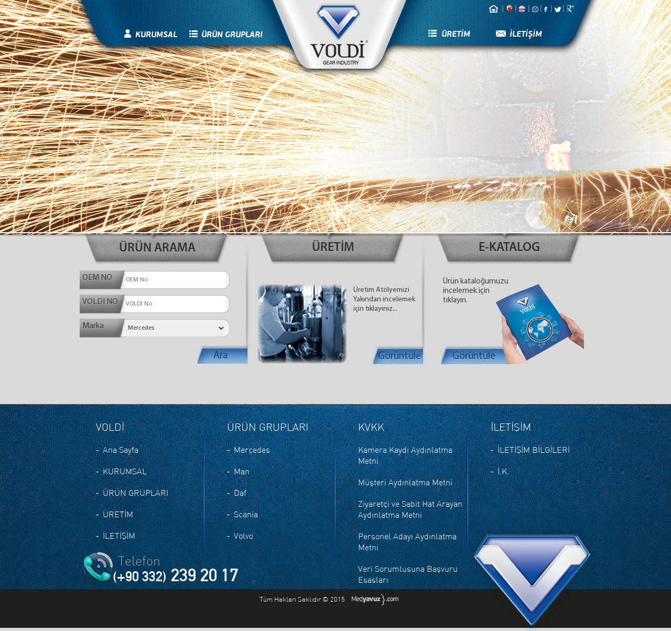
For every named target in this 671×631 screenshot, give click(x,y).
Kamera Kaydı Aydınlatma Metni (405, 455)
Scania (246, 514)
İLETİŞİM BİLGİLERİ (533, 449)
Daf (240, 492)
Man (242, 471)
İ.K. (503, 471)
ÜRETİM (455, 34)
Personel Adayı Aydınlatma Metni (407, 541)
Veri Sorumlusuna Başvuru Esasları (408, 574)
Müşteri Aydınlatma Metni (405, 482)
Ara (220, 356)
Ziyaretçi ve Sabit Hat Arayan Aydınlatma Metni (410, 509)
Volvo (243, 535)
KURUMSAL (156, 34)
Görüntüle (399, 357)
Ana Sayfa (120, 449)
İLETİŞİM (526, 34)
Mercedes (252, 449)
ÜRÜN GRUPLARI (232, 34)
